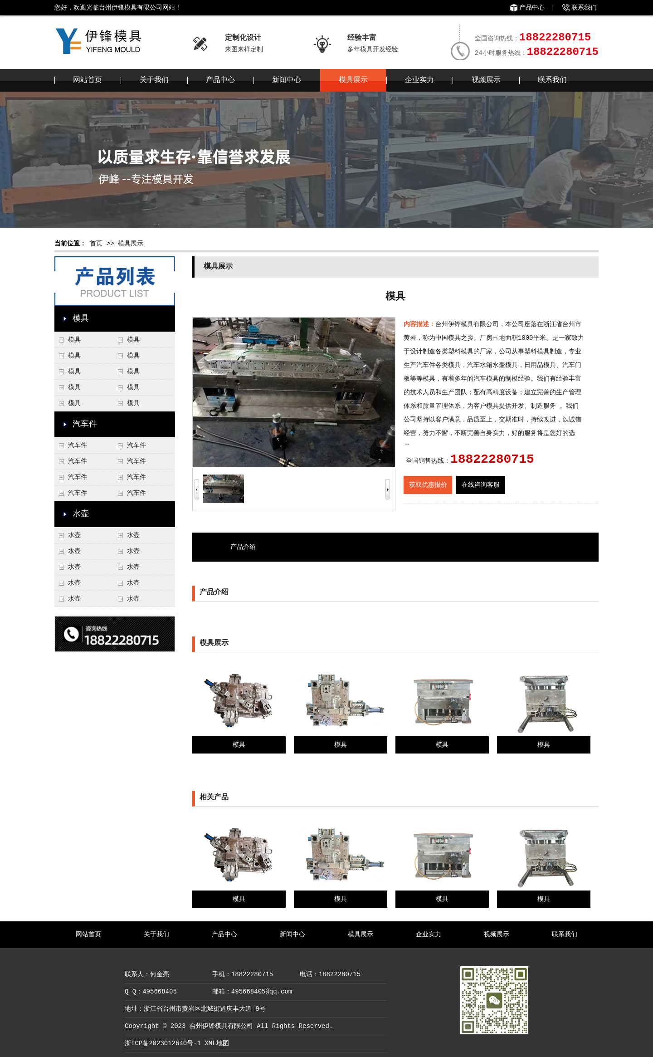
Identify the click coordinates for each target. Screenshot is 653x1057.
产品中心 (532, 7)
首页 (96, 243)
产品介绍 (243, 547)
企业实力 (419, 80)
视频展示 (486, 80)
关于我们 (154, 80)
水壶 (81, 514)
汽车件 (85, 424)
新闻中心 (286, 80)
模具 (81, 318)
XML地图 (217, 1043)
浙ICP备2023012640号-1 (163, 1043)
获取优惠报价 (428, 485)
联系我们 (584, 7)
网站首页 (87, 80)
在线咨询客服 (481, 485)
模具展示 (353, 80)
